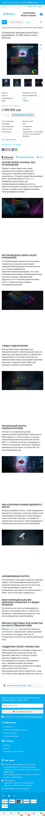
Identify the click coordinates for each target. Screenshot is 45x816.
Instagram (29, 2)
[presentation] (43, 82)
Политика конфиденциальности (15, 730)
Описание (7, 157)
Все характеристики (9, 139)
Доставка (6, 745)
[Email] (22, 706)
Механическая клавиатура (16, 685)
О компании (7, 727)
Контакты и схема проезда (13, 751)
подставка (14, 629)
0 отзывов (17, 145)
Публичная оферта (10, 733)
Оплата (6, 748)
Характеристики (25, 157)
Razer (24, 98)
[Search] (33, 22)
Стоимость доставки (11, 736)
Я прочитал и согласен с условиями (22, 717)
